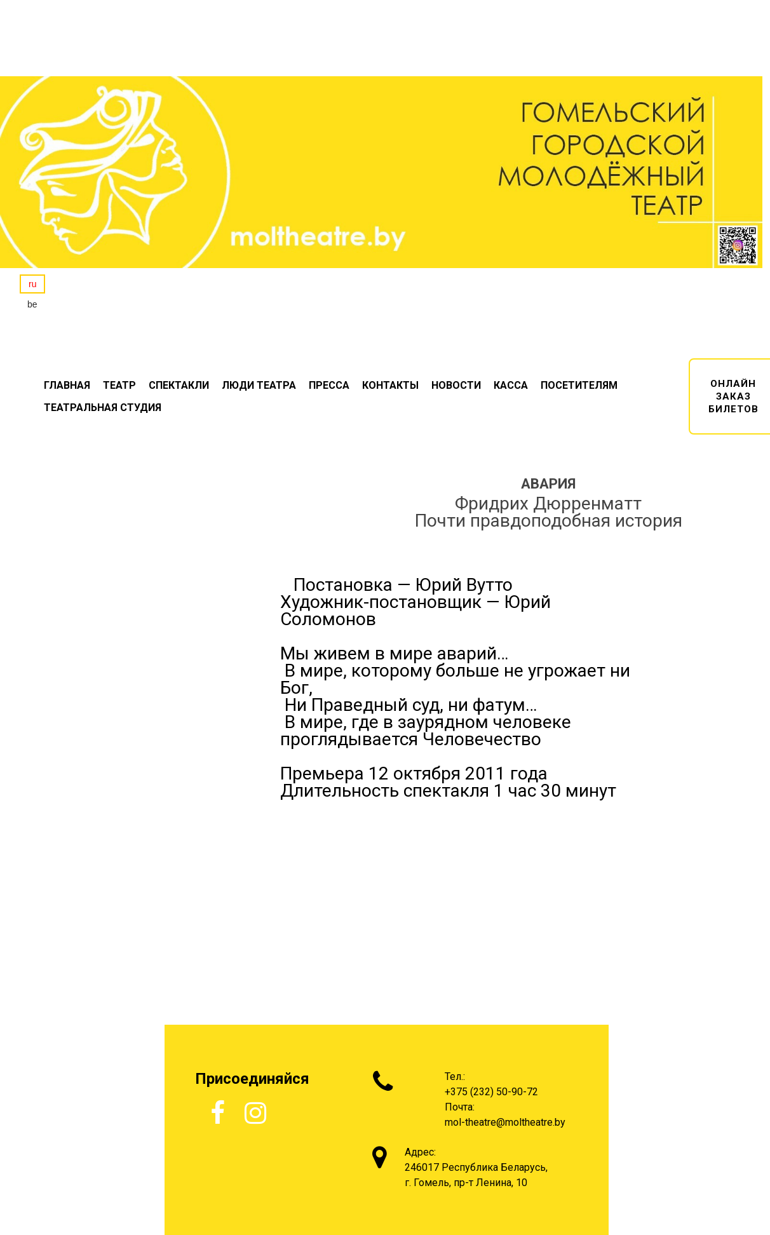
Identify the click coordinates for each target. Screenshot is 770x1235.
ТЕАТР (119, 385)
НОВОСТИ (456, 385)
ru (32, 284)
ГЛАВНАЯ (67, 385)
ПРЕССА (329, 385)
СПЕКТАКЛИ (179, 385)
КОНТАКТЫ (390, 385)
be (32, 304)
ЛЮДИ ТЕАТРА (259, 385)
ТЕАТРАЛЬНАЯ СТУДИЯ (102, 408)
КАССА (511, 385)
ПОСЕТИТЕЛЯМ (579, 385)
